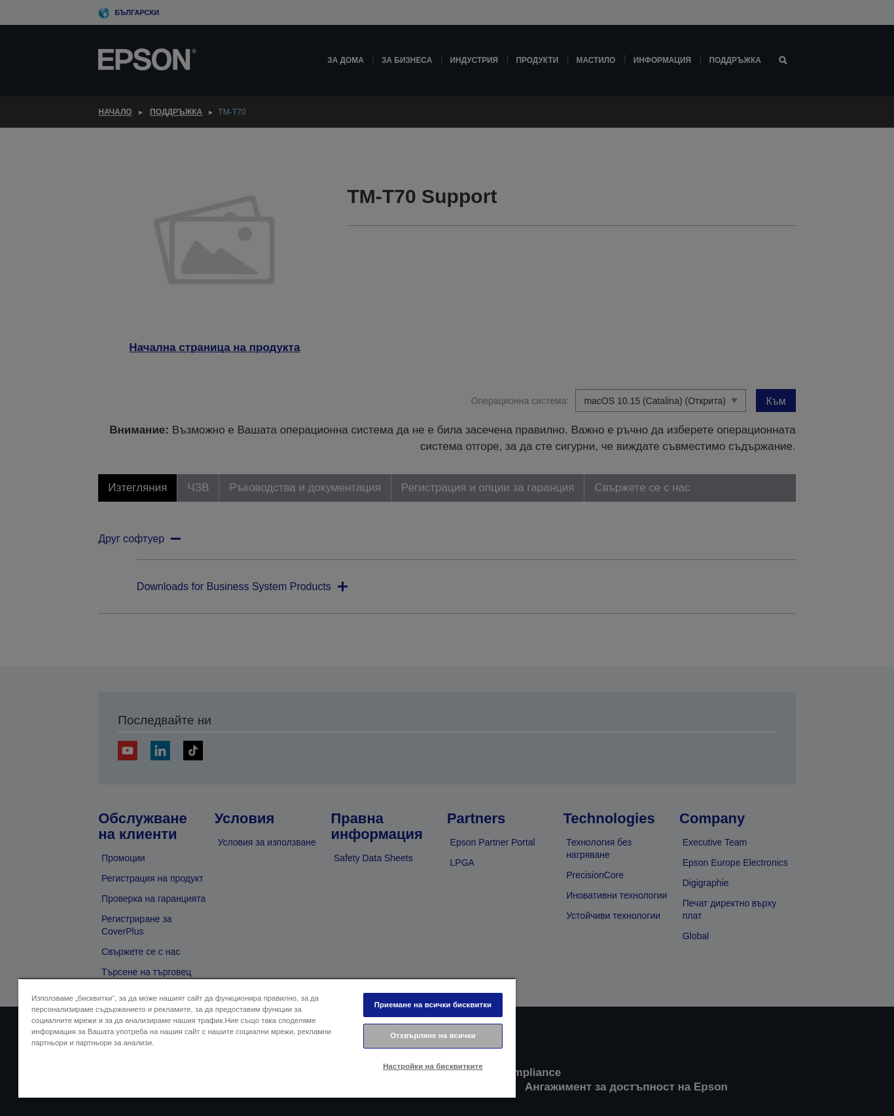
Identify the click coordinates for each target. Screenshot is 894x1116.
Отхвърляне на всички (433, 1035)
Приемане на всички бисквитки (433, 1005)
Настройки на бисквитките (432, 1066)
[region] (267, 1038)
